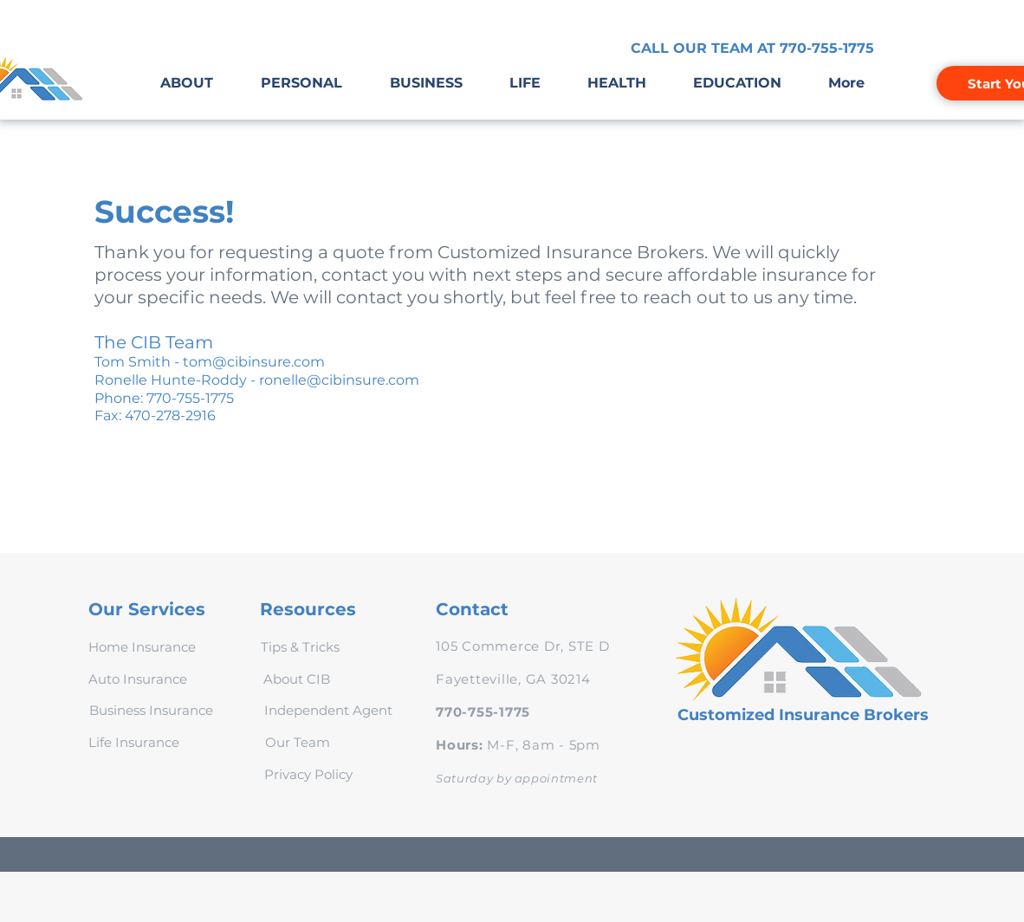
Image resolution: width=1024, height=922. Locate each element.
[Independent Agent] (328, 709)
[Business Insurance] (150, 709)
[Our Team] (297, 741)
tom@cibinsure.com (254, 362)
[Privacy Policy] (308, 773)
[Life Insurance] (133, 741)
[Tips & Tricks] (300, 646)
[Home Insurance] (141, 646)
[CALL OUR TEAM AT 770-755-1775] (752, 48)
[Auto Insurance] (137, 678)
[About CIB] (296, 678)
